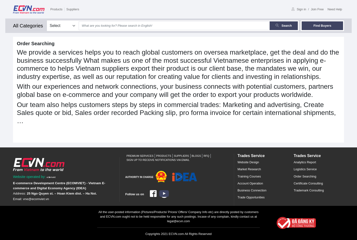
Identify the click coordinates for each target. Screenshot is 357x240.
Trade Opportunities (251, 197)
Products (56, 9)
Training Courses (249, 176)
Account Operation (250, 183)
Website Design (248, 162)
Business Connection (251, 190)
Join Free (317, 9)
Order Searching (305, 176)
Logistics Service (305, 169)
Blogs (196, 155)
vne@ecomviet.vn (36, 199)
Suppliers (72, 9)
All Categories (28, 25)
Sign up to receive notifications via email (158, 159)
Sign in (299, 9)
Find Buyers (322, 25)
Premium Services (140, 155)
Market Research (249, 169)
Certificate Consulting (308, 183)
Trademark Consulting (309, 190)
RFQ (206, 155)
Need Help (335, 9)
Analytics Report (305, 162)
